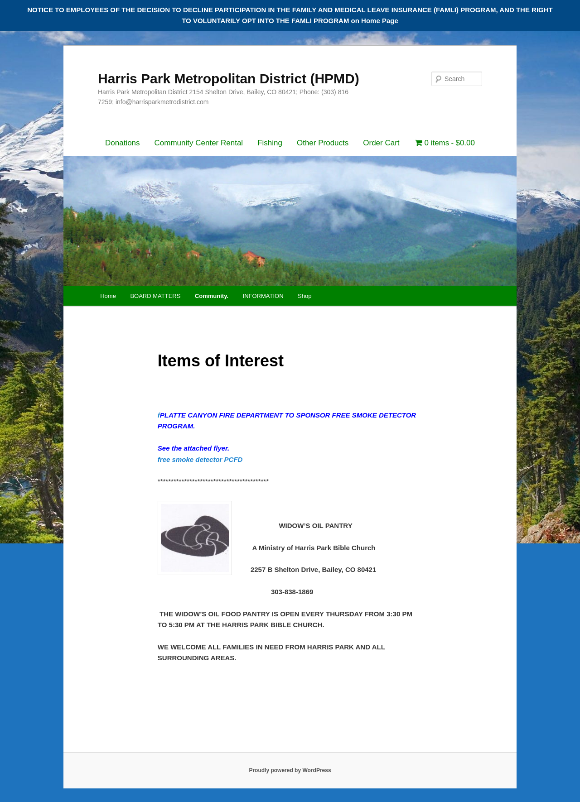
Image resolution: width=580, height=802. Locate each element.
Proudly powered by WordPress (290, 770)
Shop (304, 296)
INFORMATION (263, 296)
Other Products (322, 143)
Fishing (269, 143)
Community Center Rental (199, 143)
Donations (122, 143)
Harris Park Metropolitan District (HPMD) (228, 78)
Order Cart (381, 143)
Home (108, 296)
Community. (211, 296)
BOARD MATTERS (155, 296)
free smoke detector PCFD (200, 459)
